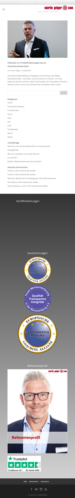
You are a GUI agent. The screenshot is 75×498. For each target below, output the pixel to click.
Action (10, 102)
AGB (25, 481)
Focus (10, 114)
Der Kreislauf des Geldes (26, 171)
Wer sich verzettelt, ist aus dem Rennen (23, 154)
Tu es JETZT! (12, 157)
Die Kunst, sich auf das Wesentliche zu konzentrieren (29, 146)
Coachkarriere (13, 110)
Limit (10, 125)
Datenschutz (33, 481)
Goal (9, 118)
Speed (10, 137)
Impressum (45, 481)
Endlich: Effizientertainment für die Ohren (24, 161)
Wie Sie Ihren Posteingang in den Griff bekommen (36, 178)
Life (9, 122)
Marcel (10, 178)
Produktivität (26, 70)
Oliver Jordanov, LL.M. (16, 186)
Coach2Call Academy (16, 106)
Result (10, 133)
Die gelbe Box (13, 150)
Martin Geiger (15, 70)
